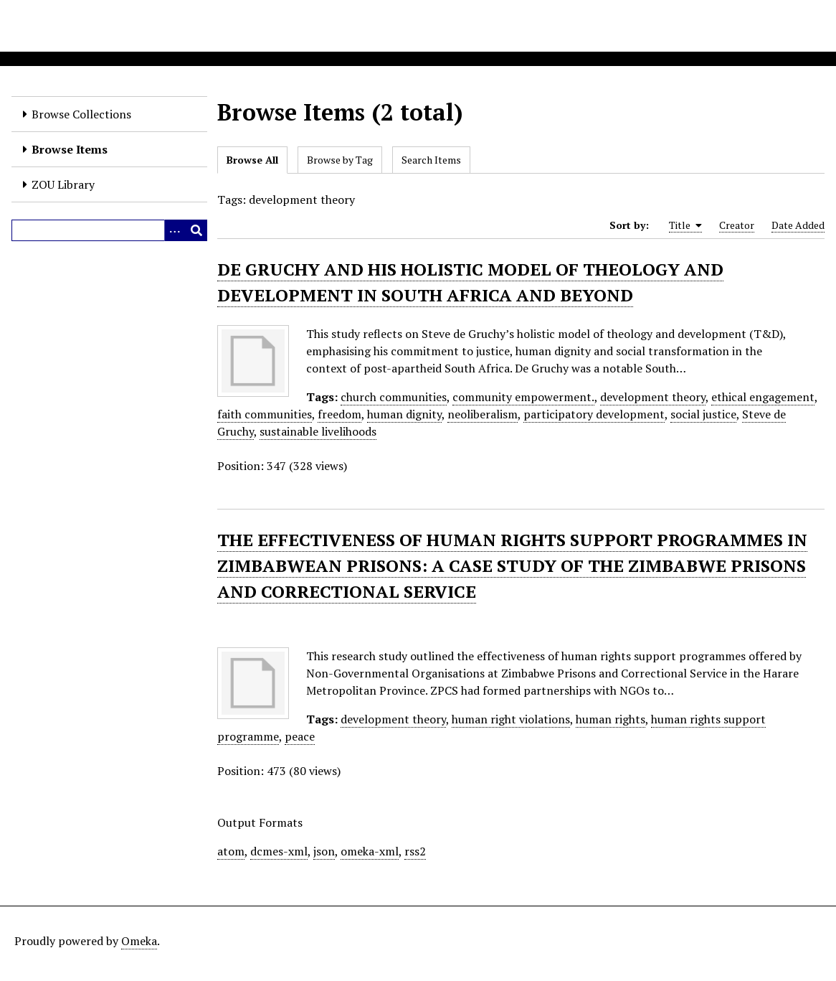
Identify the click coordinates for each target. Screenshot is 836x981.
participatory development (594, 414)
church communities (394, 397)
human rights (610, 719)
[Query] (109, 230)
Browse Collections (81, 114)
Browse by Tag (340, 159)
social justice (703, 414)
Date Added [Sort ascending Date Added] (798, 225)
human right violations (511, 719)
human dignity (404, 414)
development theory (653, 397)
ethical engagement (762, 397)
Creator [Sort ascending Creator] (736, 225)
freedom (339, 414)
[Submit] (196, 230)
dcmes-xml (279, 851)
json (324, 851)
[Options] (175, 230)
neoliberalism (482, 414)
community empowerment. (523, 397)
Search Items (431, 159)
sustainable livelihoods (318, 431)
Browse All (252, 159)
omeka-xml (370, 851)
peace (300, 736)
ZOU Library (63, 184)
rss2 (415, 851)
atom (230, 851)
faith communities (264, 414)
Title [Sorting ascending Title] (685, 225)
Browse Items (70, 149)
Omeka (139, 941)
